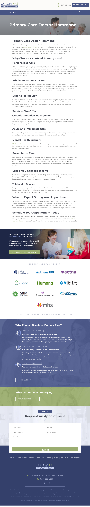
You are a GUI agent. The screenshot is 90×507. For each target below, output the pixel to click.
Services (46, 458)
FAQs (55, 458)
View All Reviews (25, 399)
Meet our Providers (31, 458)
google (44, 484)
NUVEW (23, 502)
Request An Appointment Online (24, 252)
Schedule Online (79, 5)
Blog (62, 458)
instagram (49, 484)
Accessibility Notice (54, 502)
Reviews (70, 458)
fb (40, 484)
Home (17, 458)
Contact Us (46, 459)
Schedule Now (24, 380)
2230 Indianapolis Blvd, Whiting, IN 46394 (46, 477)
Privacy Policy (65, 502)
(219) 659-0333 (65, 5)
